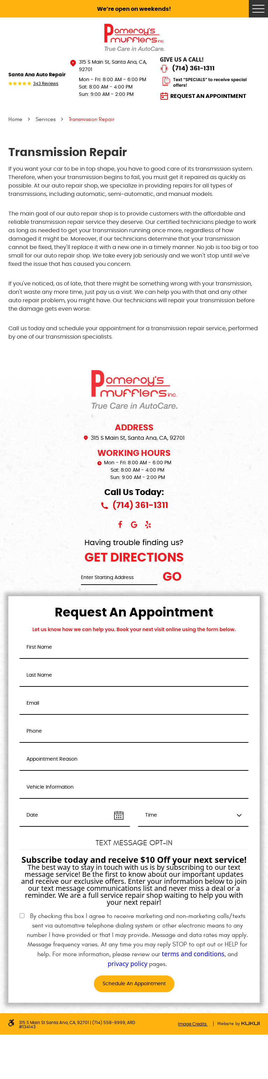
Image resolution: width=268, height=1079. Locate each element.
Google (134, 525)
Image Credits (193, 1024)
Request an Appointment (208, 96)
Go (172, 577)
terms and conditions (193, 954)
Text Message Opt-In (134, 842)
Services (45, 119)
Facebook (120, 525)
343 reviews (45, 84)
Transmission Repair (91, 119)
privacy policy (128, 963)
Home (15, 119)
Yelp (148, 525)
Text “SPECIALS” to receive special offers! (210, 82)
